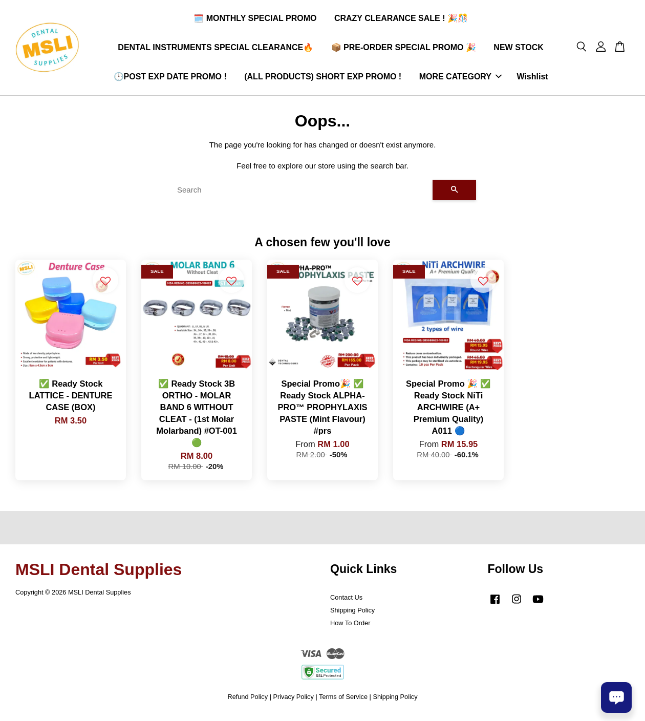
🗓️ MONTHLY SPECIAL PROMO (254, 19)
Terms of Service (343, 700)
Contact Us (346, 600)
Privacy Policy (293, 700)
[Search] (301, 193)
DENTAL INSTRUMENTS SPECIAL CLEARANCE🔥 (215, 49)
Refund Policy (247, 700)
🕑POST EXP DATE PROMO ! (170, 78)
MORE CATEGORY (460, 78)
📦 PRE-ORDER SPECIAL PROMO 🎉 (403, 49)
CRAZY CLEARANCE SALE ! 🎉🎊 (401, 19)
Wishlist (532, 78)
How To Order (350, 625)
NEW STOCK (518, 49)
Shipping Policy (352, 613)
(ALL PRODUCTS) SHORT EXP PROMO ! (322, 78)
